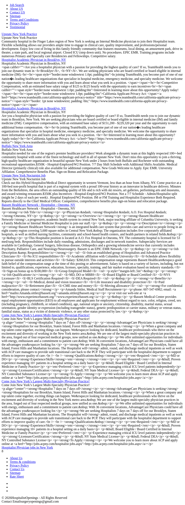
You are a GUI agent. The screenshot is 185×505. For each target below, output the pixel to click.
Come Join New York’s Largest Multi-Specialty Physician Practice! (46, 315)
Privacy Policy (19, 23)
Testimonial (17, 27)
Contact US (17, 12)
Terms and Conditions (24, 19)
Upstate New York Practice (19, 34)
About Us (16, 458)
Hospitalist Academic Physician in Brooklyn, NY (34, 59)
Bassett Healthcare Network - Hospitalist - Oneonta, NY (38, 205)
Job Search (17, 5)
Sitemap (15, 16)
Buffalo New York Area (17, 146)
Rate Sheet (17, 476)
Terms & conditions (23, 462)
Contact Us (17, 469)
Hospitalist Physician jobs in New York (27, 447)
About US (16, 8)
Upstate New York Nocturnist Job (24, 175)
